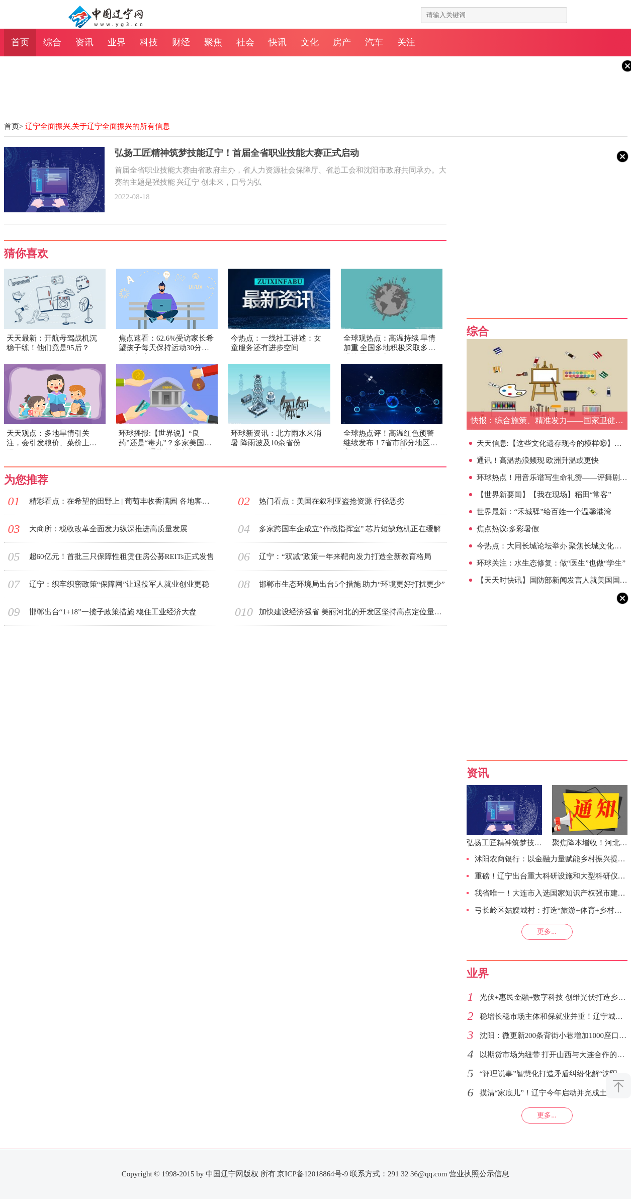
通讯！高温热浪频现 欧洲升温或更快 (538, 460)
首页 (20, 42)
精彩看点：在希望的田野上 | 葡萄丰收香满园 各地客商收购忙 (122, 501)
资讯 (84, 42)
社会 (245, 42)
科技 (149, 42)
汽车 (374, 42)
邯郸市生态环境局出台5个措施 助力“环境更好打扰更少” (352, 584)
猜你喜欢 (26, 253)
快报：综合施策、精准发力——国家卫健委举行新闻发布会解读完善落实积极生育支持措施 (549, 420)
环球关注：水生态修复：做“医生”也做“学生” (551, 563)
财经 (181, 42)
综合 (52, 42)
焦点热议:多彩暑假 (508, 529)
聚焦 (213, 42)
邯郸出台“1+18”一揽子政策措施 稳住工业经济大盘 (113, 612)
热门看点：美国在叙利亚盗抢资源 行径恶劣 (331, 501)
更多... (547, 931)
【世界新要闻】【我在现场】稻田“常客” (544, 495)
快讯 (277, 42)
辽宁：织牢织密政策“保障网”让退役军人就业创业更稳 (119, 584)
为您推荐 (26, 479)
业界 (117, 42)
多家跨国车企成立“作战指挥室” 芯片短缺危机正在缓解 (350, 529)
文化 (310, 42)
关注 (406, 42)
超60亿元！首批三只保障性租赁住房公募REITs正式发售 (121, 556)
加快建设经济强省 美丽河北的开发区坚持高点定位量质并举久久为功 (352, 612)
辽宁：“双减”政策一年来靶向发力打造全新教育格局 (345, 556)
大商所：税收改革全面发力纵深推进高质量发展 (108, 529)
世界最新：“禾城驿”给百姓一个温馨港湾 (544, 512)
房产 (342, 42)
